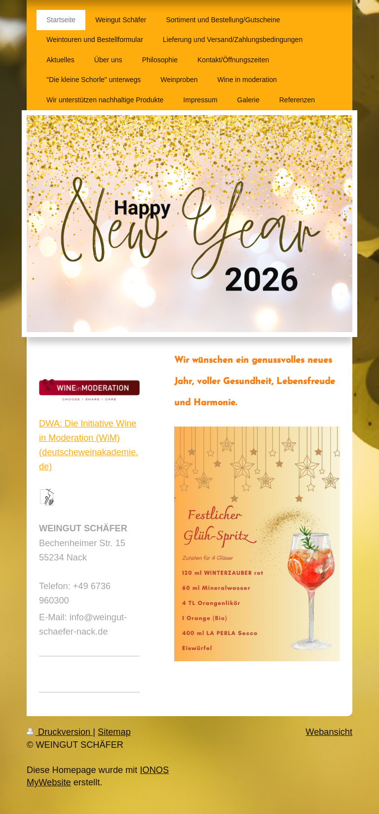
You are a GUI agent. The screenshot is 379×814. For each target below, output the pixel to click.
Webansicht (328, 732)
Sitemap (114, 732)
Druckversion (60, 732)
